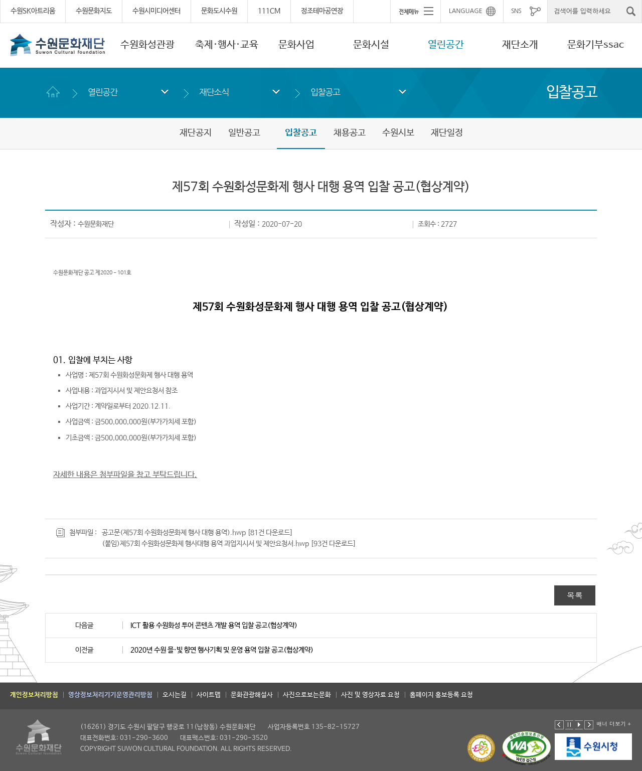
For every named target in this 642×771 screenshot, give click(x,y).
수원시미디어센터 (156, 11)
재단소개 (520, 45)
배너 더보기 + (613, 723)
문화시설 (371, 45)
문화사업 (296, 45)
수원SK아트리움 (33, 11)
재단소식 (214, 92)
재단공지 (196, 133)
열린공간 (446, 45)
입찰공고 (325, 92)
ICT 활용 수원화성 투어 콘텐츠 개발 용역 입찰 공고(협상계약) (213, 626)
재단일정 (447, 133)
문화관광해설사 (252, 695)
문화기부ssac (595, 45)
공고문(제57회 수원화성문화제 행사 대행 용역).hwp (174, 533)
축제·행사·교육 (226, 45)
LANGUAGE (466, 11)
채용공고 (350, 133)
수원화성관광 (147, 45)
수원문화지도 (94, 11)
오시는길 (175, 695)
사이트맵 (209, 695)
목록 (575, 595)
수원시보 (398, 133)
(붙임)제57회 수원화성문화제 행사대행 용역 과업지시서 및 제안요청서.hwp (205, 544)
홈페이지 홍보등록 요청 (441, 695)
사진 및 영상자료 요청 (370, 695)
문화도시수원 (219, 11)
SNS (516, 11)
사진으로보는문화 (307, 695)
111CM (269, 11)
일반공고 (244, 133)
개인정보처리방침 (34, 695)
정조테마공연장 (322, 11)
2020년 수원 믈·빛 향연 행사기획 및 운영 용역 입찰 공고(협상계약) (221, 650)
